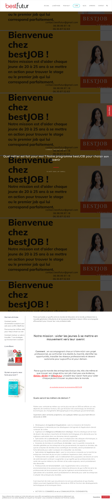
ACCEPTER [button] (106, 497)
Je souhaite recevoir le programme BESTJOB (66, 387)
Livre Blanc (109, 111)
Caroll (62, 171)
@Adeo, (37, 376)
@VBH (45, 376)
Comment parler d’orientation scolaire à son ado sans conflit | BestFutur (14, 324)
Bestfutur (57, 376)
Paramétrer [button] (96, 497)
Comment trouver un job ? (56, 149)
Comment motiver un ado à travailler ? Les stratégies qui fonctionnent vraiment (14, 337)
